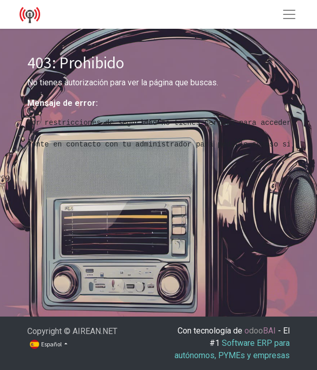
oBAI (261, 331)
